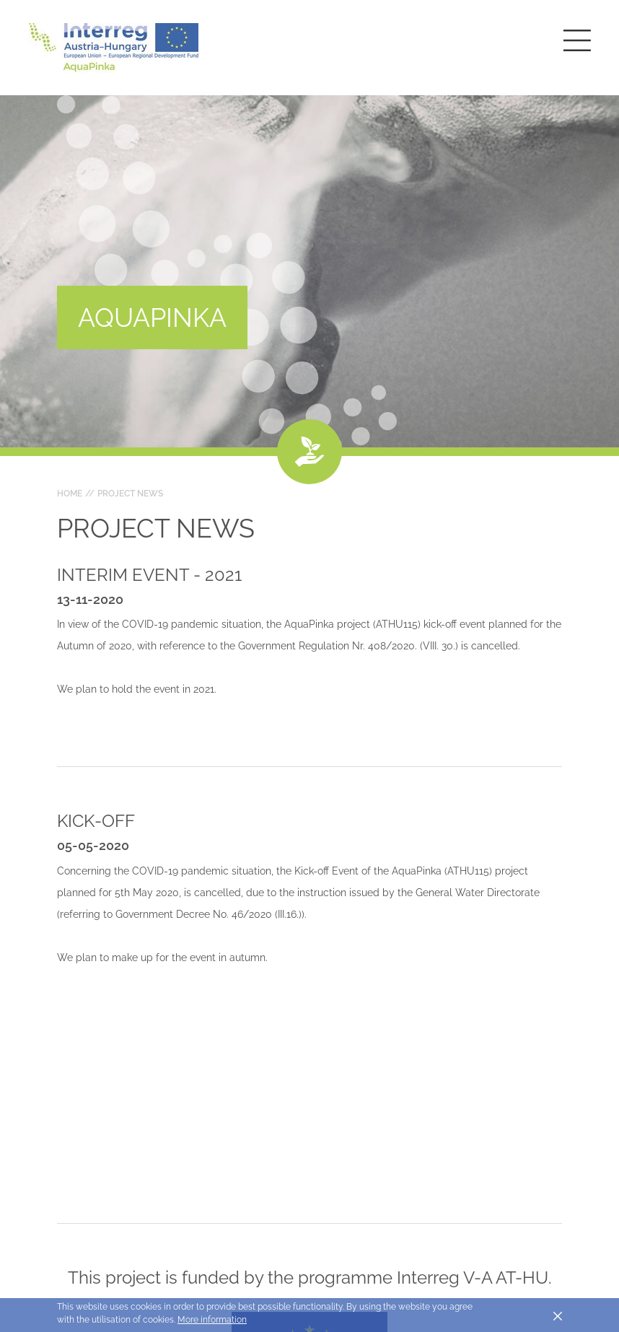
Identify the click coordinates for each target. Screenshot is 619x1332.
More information (212, 1320)
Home (69, 493)
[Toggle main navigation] (577, 40)
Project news (130, 493)
